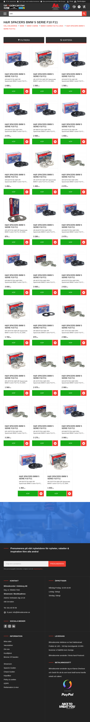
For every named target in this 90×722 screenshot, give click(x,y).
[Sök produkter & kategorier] (45, 13)
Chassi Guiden (9, 672)
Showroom (8, 664)
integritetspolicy (37, 569)
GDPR (6, 683)
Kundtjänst (8, 653)
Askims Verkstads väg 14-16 (14, 598)
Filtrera (25, 40)
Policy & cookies (10, 679)
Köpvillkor (7, 676)
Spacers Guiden (10, 668)
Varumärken (8, 645)
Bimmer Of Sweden (11, 657)
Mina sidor (7, 641)
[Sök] (84, 13)
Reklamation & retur (11, 687)
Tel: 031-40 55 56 (10, 608)
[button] (6, 14)
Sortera (67, 40)
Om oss (7, 649)
